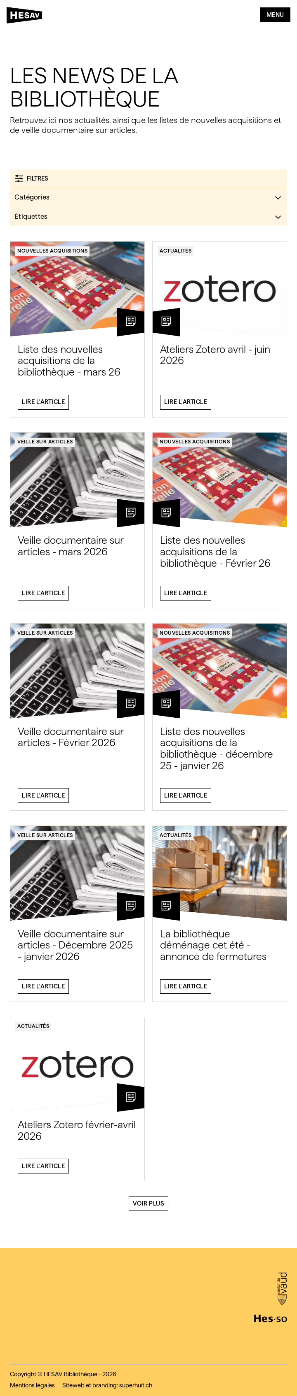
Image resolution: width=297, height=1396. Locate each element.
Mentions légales (32, 1385)
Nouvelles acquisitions (52, 254)
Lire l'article (43, 405)
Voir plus (149, 1207)
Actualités (175, 254)
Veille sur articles (45, 446)
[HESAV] (27, 17)
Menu (275, 14)
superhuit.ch (135, 1385)
